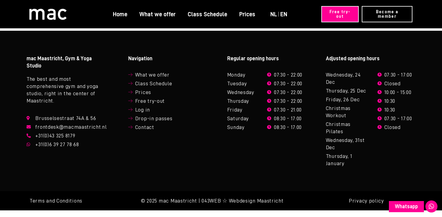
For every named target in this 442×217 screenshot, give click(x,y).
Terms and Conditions (56, 200)
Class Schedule (207, 14)
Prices (247, 14)
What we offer (157, 14)
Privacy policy (366, 200)
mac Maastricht (178, 200)
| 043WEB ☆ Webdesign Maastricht (241, 200)
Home (120, 14)
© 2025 (149, 200)
